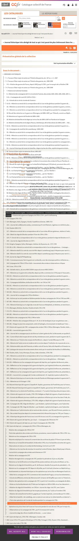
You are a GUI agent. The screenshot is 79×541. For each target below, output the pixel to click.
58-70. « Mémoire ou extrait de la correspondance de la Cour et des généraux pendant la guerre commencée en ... (38, 158)
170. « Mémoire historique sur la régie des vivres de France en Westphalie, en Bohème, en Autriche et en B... (39, 305)
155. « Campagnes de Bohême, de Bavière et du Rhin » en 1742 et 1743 (28, 282)
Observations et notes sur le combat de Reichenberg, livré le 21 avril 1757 (32, 446)
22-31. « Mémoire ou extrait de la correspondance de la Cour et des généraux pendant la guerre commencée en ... (38, 126)
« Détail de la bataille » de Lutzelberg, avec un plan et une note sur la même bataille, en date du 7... (40, 497)
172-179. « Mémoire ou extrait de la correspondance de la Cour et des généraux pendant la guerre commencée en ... (38, 311)
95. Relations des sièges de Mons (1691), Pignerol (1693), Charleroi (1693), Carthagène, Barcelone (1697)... (39, 190)
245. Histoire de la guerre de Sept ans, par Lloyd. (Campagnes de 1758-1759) (30, 423)
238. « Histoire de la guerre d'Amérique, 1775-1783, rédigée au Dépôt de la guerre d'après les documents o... (39, 401)
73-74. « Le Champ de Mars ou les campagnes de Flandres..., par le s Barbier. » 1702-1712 (34, 167)
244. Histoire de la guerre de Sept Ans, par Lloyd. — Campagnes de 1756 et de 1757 (32, 420)
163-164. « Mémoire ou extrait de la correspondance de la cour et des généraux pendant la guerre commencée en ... (38, 292)
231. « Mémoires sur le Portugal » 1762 (18, 381)
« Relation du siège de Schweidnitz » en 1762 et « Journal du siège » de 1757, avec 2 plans (37, 487)
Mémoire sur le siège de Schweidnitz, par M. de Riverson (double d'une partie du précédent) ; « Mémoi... (40, 465)
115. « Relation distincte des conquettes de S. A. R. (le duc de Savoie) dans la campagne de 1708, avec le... (39, 202)
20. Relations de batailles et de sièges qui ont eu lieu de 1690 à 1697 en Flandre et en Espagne (36, 119)
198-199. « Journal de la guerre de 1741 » (19, 330)
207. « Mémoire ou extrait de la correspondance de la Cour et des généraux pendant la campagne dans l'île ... (39, 356)
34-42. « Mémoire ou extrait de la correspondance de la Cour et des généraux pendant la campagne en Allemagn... (38, 135)
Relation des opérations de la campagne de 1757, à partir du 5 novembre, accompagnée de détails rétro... (40, 481)
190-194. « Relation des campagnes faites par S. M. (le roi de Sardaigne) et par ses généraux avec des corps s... (38, 321)
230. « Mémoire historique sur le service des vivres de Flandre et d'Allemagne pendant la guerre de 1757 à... (39, 378)
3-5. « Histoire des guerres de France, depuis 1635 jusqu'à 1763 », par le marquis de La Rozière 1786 (37, 84)
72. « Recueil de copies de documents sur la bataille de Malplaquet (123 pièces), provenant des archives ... (39, 164)
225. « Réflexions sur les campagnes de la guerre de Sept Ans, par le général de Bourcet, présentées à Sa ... (39, 365)
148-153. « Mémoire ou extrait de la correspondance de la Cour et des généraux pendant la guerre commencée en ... (38, 276)
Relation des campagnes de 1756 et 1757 (21, 430)
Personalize (63, 531)
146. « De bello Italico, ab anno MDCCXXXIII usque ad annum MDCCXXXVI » (30, 270)
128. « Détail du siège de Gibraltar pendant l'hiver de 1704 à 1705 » (27, 234)
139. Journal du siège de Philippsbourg (19, 257)
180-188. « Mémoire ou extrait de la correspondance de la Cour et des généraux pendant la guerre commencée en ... (38, 314)
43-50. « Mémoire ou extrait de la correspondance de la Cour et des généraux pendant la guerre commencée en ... (38, 139)
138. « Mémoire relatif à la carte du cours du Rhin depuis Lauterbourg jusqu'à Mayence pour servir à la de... (39, 254)
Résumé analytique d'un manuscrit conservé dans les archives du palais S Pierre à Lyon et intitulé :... (40, 439)
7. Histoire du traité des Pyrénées (17, 91)
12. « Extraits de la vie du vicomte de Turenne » (21, 100)
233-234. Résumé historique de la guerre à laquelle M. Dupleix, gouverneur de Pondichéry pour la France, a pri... (39, 388)
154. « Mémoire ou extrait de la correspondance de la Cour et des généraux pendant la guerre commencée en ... (39, 279)
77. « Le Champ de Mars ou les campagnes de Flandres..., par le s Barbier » (30, 174)
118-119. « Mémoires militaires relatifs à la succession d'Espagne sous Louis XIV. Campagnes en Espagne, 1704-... (38, 212)
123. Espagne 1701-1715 (14, 218)
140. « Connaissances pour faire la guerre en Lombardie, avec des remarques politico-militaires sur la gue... (38, 260)
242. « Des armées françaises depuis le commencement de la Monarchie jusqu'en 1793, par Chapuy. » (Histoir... (39, 413)
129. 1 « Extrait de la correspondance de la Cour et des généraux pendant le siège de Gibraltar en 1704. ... (39, 238)
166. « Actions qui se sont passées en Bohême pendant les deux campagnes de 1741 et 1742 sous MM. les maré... (39, 298)
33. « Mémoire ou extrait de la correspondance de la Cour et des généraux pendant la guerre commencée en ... (39, 132)
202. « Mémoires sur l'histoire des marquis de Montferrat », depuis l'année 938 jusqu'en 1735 (35, 340)
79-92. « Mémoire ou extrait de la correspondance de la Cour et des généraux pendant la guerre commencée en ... (38, 180)
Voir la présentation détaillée (63, 63)
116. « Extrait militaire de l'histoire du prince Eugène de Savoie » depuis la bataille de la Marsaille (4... (39, 206)
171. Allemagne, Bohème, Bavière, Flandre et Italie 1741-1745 (26, 308)
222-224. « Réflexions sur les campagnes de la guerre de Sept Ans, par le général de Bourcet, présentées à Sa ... (38, 362)
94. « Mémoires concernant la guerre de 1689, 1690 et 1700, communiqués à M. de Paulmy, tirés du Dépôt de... (38, 187)
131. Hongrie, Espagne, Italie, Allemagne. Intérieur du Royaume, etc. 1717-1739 (31, 244)
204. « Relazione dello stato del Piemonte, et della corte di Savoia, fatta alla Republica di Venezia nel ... (39, 346)
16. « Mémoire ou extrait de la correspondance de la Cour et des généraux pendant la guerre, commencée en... (39, 107)
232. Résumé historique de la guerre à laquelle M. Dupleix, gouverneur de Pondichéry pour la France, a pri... (39, 385)
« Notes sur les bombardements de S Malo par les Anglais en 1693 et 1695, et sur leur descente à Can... (40, 484)
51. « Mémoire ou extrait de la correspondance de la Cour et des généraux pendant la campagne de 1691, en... (39, 142)
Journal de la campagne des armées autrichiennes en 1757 (27, 452)
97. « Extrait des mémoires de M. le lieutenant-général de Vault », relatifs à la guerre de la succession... (39, 196)
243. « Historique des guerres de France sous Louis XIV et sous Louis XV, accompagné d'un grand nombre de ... (39, 416)
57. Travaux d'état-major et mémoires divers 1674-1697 (24, 155)
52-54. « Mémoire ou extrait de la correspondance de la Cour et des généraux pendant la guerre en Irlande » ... (38, 145)
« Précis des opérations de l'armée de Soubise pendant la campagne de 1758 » (33, 500)
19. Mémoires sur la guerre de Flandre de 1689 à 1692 (23, 116)
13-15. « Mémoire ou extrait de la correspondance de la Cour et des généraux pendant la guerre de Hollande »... (38, 103)
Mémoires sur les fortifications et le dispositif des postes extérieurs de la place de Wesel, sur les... (39, 462)
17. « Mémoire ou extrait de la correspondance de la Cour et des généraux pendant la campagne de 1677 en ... (39, 110)
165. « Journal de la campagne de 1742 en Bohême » (23, 295)
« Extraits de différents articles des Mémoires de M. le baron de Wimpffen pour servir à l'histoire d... (40, 478)
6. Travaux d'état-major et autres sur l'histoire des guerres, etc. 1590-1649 (30, 88)
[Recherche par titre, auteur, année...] (37, 18)
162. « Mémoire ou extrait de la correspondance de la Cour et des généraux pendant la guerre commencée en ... (39, 289)
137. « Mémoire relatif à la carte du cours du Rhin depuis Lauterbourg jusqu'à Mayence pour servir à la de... (39, 250)
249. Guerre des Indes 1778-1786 (16, 523)
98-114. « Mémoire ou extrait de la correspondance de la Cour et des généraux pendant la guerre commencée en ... (38, 199)
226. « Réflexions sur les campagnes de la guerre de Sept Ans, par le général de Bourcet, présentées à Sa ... (39, 369)
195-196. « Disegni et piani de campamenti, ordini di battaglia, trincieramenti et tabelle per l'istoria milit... (38, 324)
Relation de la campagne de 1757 (19, 455)
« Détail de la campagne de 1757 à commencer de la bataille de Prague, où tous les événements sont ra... (40, 475)
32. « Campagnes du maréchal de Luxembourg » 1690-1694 (25, 129)
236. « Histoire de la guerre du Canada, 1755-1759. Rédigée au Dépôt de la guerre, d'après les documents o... (39, 394)
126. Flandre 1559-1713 (14, 228)
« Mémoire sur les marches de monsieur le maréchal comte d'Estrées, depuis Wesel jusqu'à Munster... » (40, 449)
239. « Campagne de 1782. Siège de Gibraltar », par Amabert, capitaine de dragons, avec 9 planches (38, 404)
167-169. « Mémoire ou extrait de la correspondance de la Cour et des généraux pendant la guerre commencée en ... (38, 301)
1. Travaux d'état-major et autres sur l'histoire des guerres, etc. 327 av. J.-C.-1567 (32, 78)
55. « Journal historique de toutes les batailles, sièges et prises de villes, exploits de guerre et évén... (38, 148)
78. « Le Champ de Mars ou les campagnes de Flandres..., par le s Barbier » (30, 177)
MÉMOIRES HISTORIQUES (12, 74)
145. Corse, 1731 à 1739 (14, 266)
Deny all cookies (41, 531)
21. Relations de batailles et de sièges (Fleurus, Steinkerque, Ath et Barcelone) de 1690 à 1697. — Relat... (39, 123)
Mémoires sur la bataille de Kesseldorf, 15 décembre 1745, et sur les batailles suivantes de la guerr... (40, 443)
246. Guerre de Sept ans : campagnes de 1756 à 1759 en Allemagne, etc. (29, 426)
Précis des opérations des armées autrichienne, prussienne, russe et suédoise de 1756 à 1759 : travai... (40, 433)
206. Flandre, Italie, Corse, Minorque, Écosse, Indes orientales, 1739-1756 (29, 353)
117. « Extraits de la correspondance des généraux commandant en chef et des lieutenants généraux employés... (39, 209)
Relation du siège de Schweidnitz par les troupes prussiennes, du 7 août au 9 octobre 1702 (37, 491)
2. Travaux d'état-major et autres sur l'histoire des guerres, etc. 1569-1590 (30, 81)
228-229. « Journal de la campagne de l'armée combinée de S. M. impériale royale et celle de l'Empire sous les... (38, 375)
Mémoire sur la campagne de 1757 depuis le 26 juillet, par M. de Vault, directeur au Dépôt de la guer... (40, 468)
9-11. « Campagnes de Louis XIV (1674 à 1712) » (21, 97)
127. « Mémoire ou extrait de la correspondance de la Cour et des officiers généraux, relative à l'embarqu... (39, 231)
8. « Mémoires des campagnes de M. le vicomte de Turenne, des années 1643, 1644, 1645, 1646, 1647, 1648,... (39, 94)
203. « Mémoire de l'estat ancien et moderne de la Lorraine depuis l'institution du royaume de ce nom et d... (39, 343)
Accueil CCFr (6, 34)
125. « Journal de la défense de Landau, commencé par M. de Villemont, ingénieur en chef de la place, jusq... (39, 225)
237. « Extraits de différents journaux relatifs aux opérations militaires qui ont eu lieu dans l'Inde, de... (39, 397)
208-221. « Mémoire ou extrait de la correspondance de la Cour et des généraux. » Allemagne (36, 359)
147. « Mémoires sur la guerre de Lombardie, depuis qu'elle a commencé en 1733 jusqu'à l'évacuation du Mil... (39, 273)
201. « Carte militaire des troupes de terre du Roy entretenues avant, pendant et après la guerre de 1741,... (39, 337)
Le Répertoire (50, 13)
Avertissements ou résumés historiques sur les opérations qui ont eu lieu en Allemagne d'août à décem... (40, 471)
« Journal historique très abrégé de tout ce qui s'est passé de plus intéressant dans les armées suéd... (40, 503)
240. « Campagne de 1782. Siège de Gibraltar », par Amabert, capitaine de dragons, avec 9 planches (38, 407)
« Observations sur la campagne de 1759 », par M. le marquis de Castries (31, 510)
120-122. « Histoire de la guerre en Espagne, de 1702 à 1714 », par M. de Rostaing (32, 215)
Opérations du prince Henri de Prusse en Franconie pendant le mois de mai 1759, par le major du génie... (40, 507)
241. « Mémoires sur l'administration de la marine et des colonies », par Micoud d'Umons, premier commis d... (39, 410)
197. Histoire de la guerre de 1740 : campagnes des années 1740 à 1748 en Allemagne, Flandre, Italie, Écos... (39, 327)
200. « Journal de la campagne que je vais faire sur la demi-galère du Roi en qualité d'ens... (39, 333)
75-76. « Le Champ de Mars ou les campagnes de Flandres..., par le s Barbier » (31, 170)
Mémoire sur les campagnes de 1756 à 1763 (22, 436)
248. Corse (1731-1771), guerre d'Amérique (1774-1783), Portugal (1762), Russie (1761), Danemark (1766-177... (38, 520)
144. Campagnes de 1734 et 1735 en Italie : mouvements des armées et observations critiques (36, 263)
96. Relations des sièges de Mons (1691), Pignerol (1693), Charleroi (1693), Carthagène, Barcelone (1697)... (39, 193)
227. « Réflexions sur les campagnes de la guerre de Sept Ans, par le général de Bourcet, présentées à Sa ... (39, 372)
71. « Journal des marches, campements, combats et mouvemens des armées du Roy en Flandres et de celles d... (39, 161)
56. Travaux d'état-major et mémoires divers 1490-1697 (24, 151)
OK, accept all (17, 531)
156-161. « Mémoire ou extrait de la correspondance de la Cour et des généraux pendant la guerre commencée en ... (38, 286)
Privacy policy (40, 537)
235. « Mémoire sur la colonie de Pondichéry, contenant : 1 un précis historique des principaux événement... (39, 391)
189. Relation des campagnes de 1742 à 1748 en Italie (23, 317)
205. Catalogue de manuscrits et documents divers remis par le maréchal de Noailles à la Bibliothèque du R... (39, 349)
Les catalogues (13, 13)
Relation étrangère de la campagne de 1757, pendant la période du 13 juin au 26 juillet (36, 459)
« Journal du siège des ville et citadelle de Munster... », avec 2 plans (30, 513)
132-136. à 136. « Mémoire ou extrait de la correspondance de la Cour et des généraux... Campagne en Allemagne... (38, 247)
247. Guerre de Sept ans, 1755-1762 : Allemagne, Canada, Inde (26, 517)
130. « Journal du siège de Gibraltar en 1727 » (21, 241)
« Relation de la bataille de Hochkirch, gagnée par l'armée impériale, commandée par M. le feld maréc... (40, 494)
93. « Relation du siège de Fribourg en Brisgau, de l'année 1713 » (27, 183)
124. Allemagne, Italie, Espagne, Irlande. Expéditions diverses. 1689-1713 (29, 222)
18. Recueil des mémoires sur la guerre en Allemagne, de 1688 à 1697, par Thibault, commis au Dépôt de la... (39, 113)
